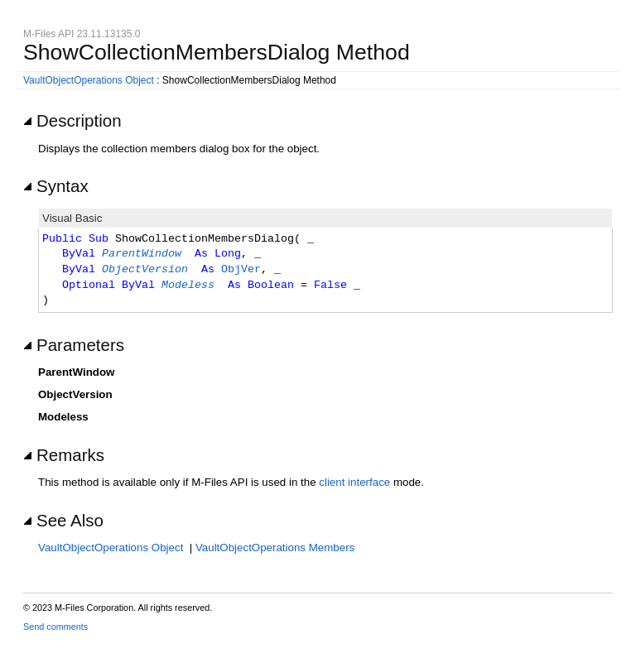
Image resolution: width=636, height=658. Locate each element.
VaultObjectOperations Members (274, 547)
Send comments (55, 627)
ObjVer (241, 269)
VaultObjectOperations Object (88, 80)
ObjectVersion (145, 269)
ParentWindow (141, 254)
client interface (354, 482)
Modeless (187, 285)
